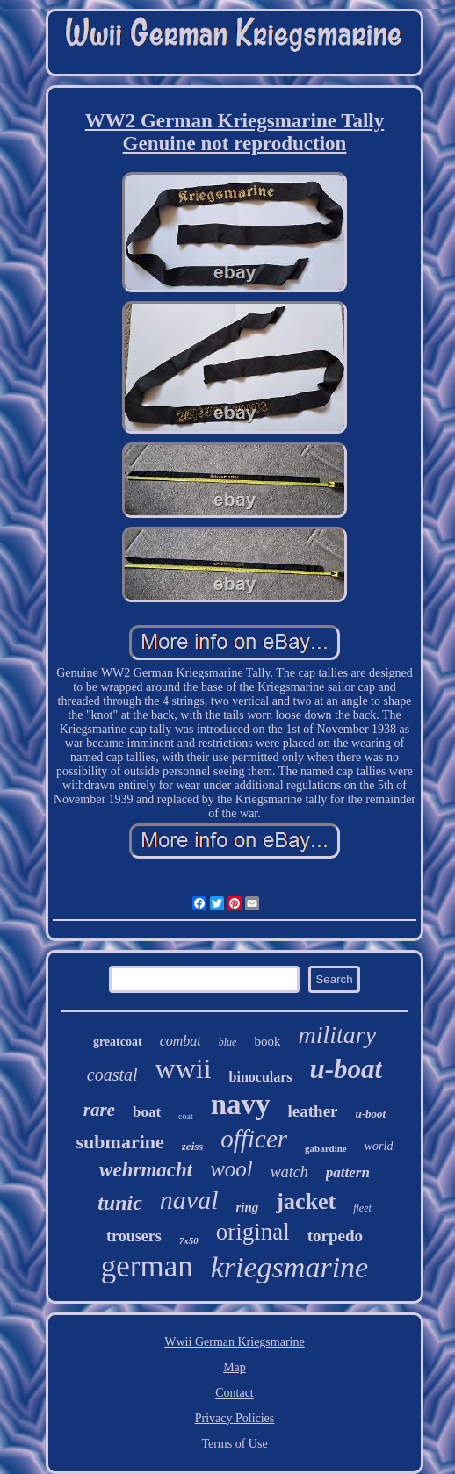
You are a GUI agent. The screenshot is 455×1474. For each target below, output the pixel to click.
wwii (183, 1068)
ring (246, 1207)
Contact (234, 1392)
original (253, 1232)
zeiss (193, 1146)
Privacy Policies (235, 1418)
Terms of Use (234, 1443)
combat (180, 1040)
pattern (348, 1172)
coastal (112, 1074)
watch (289, 1172)
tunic (120, 1202)
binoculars (260, 1076)
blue (228, 1042)
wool (231, 1169)
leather (313, 1111)
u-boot (371, 1113)
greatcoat (117, 1041)
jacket (306, 1201)
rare (99, 1109)
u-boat (346, 1068)
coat (185, 1116)
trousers (134, 1236)
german (147, 1266)
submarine (120, 1142)
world (379, 1146)
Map (234, 1367)
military (337, 1034)
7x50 (189, 1240)
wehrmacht (145, 1170)
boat (147, 1112)
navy (241, 1104)
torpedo (335, 1235)
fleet (362, 1208)
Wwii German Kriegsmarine (234, 1341)
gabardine (326, 1148)
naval (189, 1199)
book (267, 1041)
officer (253, 1139)
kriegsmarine (289, 1267)
